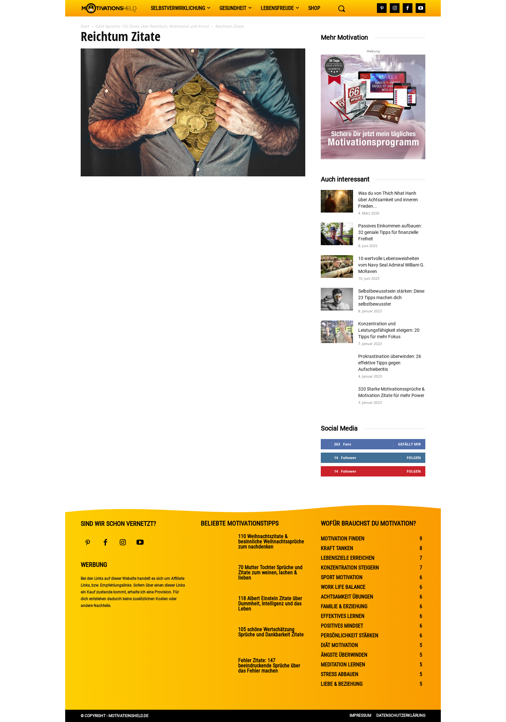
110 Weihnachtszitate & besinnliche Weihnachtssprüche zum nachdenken (271, 541)
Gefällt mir (409, 444)
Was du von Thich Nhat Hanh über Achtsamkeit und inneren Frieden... (388, 200)
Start (85, 26)
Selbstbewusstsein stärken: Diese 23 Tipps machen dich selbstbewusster (391, 297)
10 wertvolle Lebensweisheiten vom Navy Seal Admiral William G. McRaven (391, 265)
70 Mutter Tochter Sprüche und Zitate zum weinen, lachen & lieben (270, 572)
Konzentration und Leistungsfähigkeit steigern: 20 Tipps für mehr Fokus (389, 330)
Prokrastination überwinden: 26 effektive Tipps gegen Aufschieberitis (389, 363)
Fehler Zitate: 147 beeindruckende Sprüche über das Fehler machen (269, 665)
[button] (341, 8)
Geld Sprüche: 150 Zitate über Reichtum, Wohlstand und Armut (152, 26)
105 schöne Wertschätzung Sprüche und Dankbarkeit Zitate (271, 632)
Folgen (414, 457)
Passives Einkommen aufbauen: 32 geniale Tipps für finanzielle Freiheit (390, 232)
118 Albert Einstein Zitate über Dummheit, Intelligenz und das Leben (270, 603)
